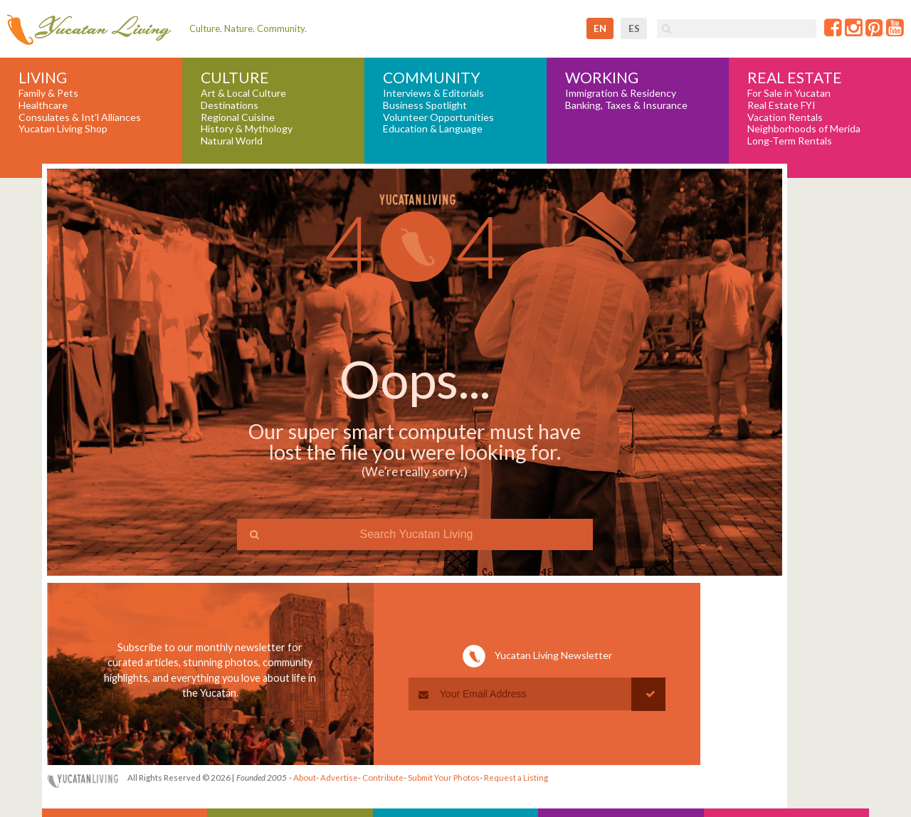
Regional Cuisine (238, 117)
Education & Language (433, 129)
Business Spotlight (425, 105)
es (634, 28)
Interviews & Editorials (433, 93)
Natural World (232, 141)
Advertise (339, 777)
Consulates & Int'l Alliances (80, 117)
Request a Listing (516, 777)
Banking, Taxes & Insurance (626, 105)
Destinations (229, 105)
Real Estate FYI (781, 105)
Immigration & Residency (620, 93)
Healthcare (43, 105)
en (600, 28)
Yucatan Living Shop (63, 129)
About (304, 777)
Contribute (383, 777)
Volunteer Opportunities (438, 117)
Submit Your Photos (444, 777)
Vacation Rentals (785, 117)
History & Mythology (247, 129)
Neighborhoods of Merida (803, 129)
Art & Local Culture (243, 93)
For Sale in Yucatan (789, 93)
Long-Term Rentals (789, 141)
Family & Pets (48, 93)
